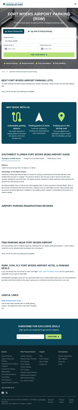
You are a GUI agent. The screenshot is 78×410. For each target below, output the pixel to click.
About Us (61, 361)
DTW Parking (25, 364)
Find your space (39, 55)
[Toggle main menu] (75, 4)
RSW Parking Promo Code (11, 301)
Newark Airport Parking (28, 359)
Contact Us (43, 364)
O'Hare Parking (25, 367)
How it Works (44, 359)
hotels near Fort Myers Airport (48, 271)
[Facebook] (2, 393)
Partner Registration (65, 356)
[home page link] (12, 4)
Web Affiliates (63, 359)
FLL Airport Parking (27, 380)
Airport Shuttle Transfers (10, 382)
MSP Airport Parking (27, 378)
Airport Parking (7, 356)
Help (41, 356)
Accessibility (41, 400)
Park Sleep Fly (7, 380)
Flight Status (6, 371)
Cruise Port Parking (8, 369)
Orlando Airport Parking (28, 372)
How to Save (43, 361)
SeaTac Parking (25, 356)
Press (60, 364)
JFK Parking (24, 370)
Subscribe (53, 336)
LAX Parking (24, 361)
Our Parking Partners (9, 374)
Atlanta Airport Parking (28, 375)
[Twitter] (6, 393)
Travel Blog (5, 377)
